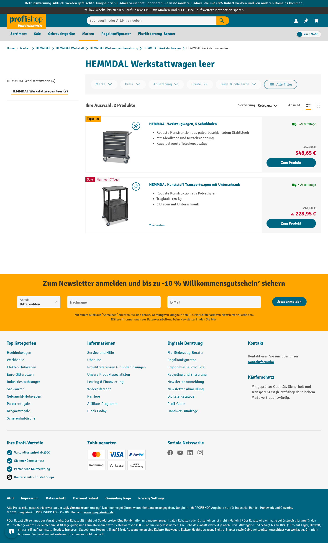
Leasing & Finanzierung (105, 382)
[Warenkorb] (316, 20)
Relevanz (268, 105)
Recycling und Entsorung (187, 374)
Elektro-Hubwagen (21, 367)
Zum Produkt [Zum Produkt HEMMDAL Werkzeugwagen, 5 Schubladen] (291, 162)
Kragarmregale (18, 411)
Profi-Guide (176, 404)
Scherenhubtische (21, 418)
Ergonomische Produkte (186, 367)
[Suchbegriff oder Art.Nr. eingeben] (151, 20)
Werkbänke (15, 360)
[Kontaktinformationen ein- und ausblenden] (11, 531)
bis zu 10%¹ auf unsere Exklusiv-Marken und (142, 10)
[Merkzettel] (306, 20)
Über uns (94, 360)
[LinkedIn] (190, 453)
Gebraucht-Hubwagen (24, 396)
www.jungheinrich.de (98, 512)
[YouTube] (180, 453)
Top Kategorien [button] (21, 343)
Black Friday (96, 411)
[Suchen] (222, 20)
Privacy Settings (151, 498)
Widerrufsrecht (99, 389)
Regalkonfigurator (181, 360)
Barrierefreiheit (85, 498)
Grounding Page (118, 498)
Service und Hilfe (100, 353)
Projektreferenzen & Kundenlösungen (116, 367)
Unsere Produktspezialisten (108, 374)
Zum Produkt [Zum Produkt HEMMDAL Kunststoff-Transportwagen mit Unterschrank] (291, 223)
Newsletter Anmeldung (185, 382)
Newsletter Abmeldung (185, 389)
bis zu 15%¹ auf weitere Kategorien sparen (211, 10)
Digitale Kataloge (180, 396)
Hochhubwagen (19, 353)
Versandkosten (80, 508)
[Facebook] (170, 453)
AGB (10, 498)
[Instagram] (200, 453)
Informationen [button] (101, 343)
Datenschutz (56, 498)
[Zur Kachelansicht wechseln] (318, 105)
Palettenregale (18, 404)
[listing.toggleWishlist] (136, 126)
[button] (204, 345)
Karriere (93, 396)
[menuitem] (296, 20)
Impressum (29, 498)
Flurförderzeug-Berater (185, 353)
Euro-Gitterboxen (20, 374)
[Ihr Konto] (296, 20)
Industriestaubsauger (23, 382)
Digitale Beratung (185, 343)
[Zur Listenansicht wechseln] (308, 105)
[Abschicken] (289, 301)
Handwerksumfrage (182, 411)
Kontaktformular (261, 362)
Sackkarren (16, 389)
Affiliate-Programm (102, 404)
